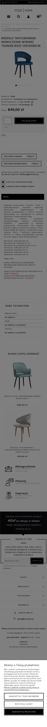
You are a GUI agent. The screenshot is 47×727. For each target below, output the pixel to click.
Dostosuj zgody (24, 704)
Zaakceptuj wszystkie (24, 711)
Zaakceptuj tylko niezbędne (24, 696)
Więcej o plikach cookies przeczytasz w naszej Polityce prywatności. (21, 688)
